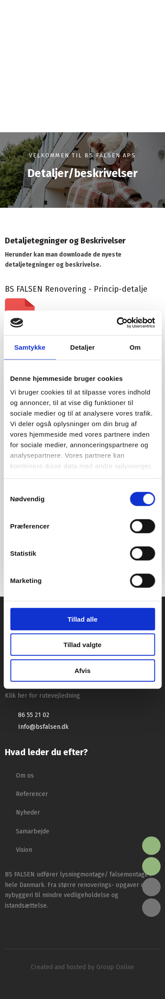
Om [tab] (135, 347)
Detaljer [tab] (82, 347)
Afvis (82, 670)
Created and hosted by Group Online (82, 967)
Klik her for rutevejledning (42, 695)
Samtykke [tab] (29, 347)
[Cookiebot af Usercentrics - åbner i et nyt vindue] (117, 323)
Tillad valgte (82, 644)
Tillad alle (82, 619)
